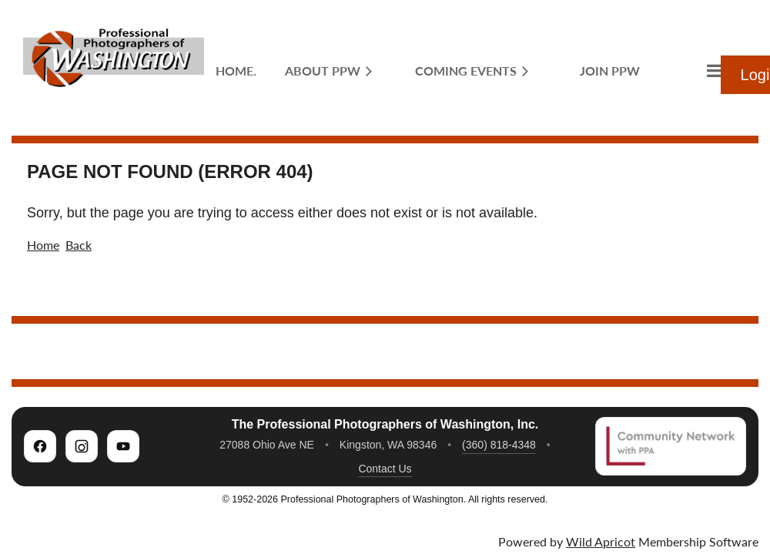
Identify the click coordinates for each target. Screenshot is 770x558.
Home (43, 244)
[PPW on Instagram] (81, 446)
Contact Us (384, 468)
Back (78, 244)
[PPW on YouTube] (123, 446)
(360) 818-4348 (499, 445)
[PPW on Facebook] (40, 446)
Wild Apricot (600, 541)
